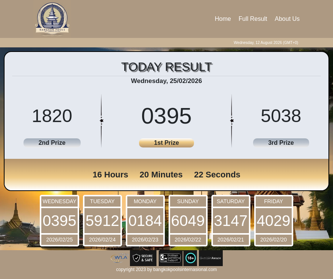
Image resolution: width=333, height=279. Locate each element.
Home (223, 19)
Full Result (253, 19)
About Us (287, 19)
